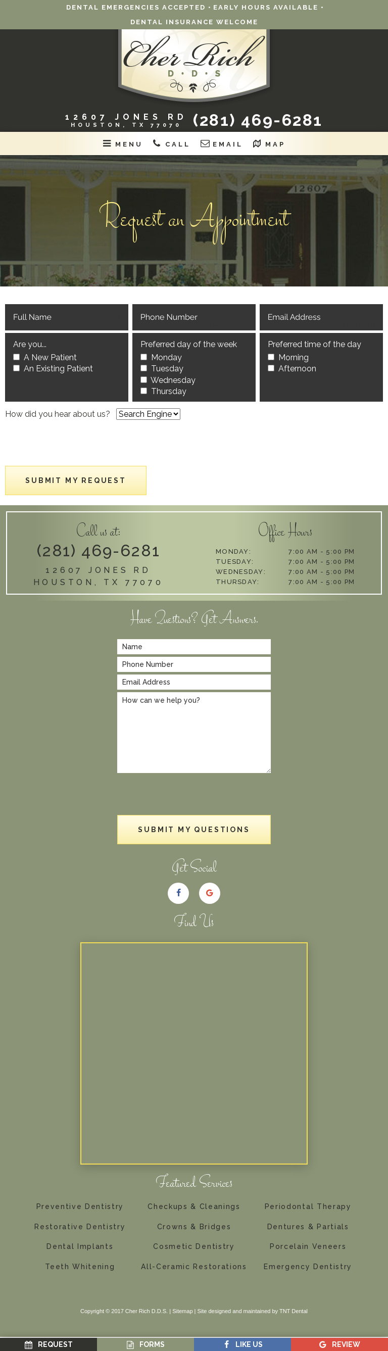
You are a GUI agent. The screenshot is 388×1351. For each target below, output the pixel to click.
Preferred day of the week (188, 344)
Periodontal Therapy (308, 1207)
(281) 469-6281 (258, 120)
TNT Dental (293, 1311)
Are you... (29, 344)
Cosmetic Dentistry (193, 1246)
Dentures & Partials (308, 1227)
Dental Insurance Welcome (194, 22)
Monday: (233, 551)
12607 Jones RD (126, 120)
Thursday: (238, 582)
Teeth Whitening (80, 1267)
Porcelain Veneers (308, 1246)
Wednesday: (241, 571)
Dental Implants (79, 1246)
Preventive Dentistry (80, 1207)
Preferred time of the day (314, 344)
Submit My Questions (194, 830)
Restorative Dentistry (79, 1227)
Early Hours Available (265, 7)
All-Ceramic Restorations (194, 1267)
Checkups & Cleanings (194, 1207)
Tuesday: (235, 561)
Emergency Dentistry (308, 1267)
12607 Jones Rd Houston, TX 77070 (98, 576)
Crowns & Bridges (194, 1227)
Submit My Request (75, 480)
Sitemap (182, 1311)
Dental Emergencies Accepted (136, 7)
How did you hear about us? (57, 414)
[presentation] (82, 446)
